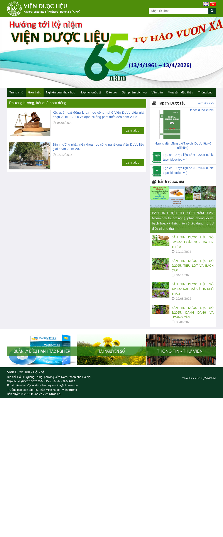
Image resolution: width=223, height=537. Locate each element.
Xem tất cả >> (205, 103)
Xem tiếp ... (133, 130)
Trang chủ (16, 92)
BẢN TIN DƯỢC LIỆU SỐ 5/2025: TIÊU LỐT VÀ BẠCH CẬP (193, 265)
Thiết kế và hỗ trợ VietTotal (199, 378)
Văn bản (157, 92)
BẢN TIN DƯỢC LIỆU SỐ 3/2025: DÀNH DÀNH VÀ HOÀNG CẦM (193, 312)
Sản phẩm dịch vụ (134, 92)
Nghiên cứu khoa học (60, 92)
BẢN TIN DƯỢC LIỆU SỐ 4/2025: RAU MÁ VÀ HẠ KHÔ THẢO (193, 289)
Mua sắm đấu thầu (180, 92)
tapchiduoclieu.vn (202, 110)
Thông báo (205, 92)
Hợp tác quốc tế (90, 92)
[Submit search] (214, 13)
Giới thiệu (34, 92)
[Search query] (178, 11)
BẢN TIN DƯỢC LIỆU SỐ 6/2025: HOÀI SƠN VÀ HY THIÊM (193, 242)
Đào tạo (111, 92)
